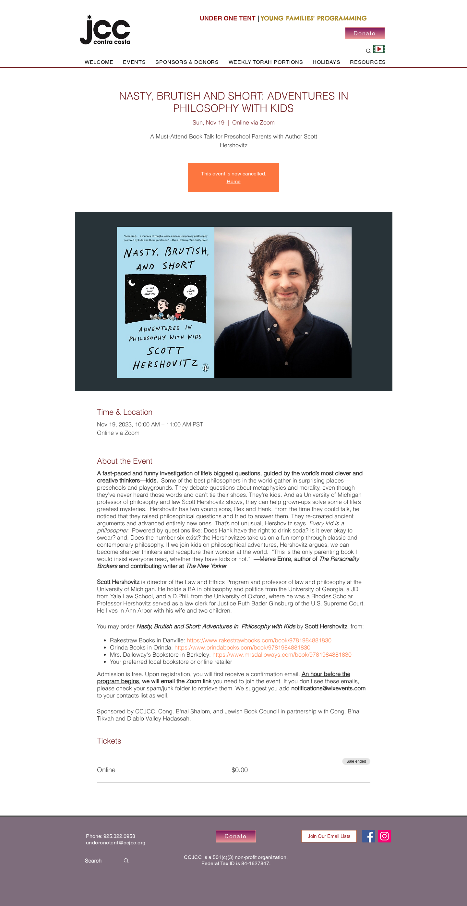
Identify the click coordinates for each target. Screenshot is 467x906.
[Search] (97, 860)
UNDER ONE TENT (228, 18)
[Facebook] (368, 836)
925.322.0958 (119, 836)
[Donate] (365, 33)
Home (234, 181)
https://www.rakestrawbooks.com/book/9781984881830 (259, 640)
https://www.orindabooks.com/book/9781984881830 (242, 647)
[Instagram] (384, 836)
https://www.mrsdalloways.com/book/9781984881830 (281, 654)
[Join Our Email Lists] (329, 836)
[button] (134, 62)
